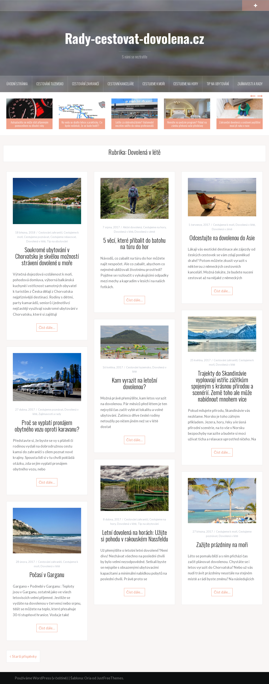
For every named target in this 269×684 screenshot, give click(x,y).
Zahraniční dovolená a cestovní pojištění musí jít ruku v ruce (239, 123)
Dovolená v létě (36, 241)
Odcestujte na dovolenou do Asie (222, 237)
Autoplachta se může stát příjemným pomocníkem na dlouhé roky (29, 123)
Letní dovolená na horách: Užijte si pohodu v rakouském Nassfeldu (134, 535)
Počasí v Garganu (46, 574)
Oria (87, 678)
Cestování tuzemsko (49, 83)
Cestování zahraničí (85, 83)
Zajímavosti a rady (249, 83)
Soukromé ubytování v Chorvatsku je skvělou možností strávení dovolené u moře (47, 256)
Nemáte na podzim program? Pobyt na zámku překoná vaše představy (187, 123)
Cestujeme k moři (153, 83)
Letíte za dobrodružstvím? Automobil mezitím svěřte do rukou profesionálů (134, 123)
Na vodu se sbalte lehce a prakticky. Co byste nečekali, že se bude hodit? (82, 123)
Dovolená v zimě (144, 231)
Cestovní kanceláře (121, 83)
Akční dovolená (132, 227)
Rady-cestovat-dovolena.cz (134, 38)
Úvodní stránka (17, 83)
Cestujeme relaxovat (63, 237)
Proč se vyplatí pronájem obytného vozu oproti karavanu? (47, 425)
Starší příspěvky (24, 656)
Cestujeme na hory (185, 83)
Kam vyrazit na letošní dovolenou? (134, 383)
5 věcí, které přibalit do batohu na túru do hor (134, 243)
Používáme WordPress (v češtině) (41, 678)
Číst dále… (47, 327)
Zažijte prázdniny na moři (222, 544)
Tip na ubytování (218, 83)
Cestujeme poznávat (36, 237)
